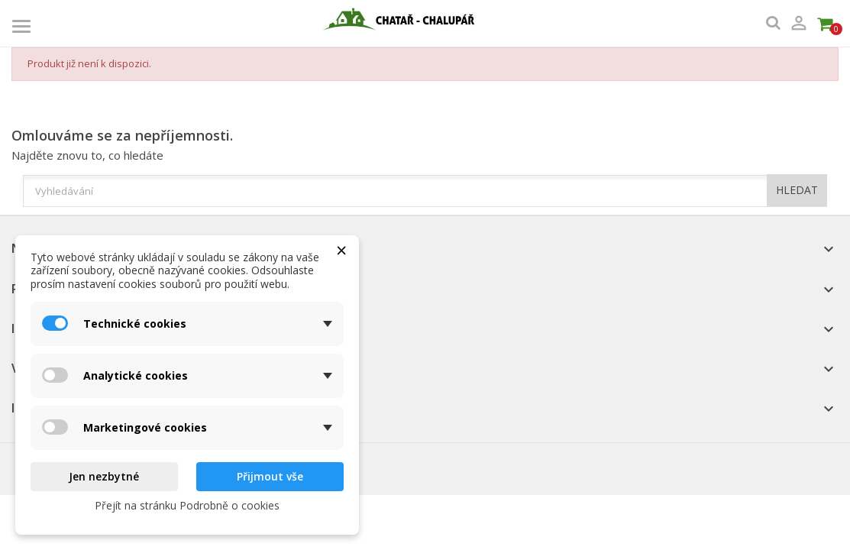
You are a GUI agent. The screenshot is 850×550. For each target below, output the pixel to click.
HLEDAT (797, 190)
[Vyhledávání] (425, 191)
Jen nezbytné (104, 476)
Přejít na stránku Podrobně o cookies (187, 505)
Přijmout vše (270, 476)
